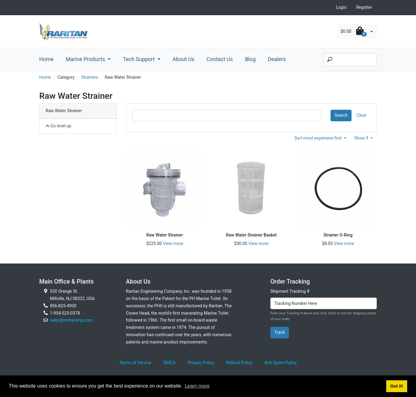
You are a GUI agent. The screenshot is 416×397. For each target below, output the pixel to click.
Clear (361, 115)
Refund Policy (239, 362)
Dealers (277, 59)
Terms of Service (135, 362)
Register (364, 7)
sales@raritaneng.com (71, 320)
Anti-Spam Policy (281, 362)
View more (173, 243)
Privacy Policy (201, 362)
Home (46, 59)
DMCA (169, 362)
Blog (250, 59)
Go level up (58, 125)
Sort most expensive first (318, 138)
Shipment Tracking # (290, 291)
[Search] (350, 60)
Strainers (89, 77)
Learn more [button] (197, 385)
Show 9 (361, 138)
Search (341, 115)
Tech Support (139, 59)
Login (341, 7)
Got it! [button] (396, 386)
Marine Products (86, 59)
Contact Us (219, 59)
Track (279, 332)
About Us (184, 59)
